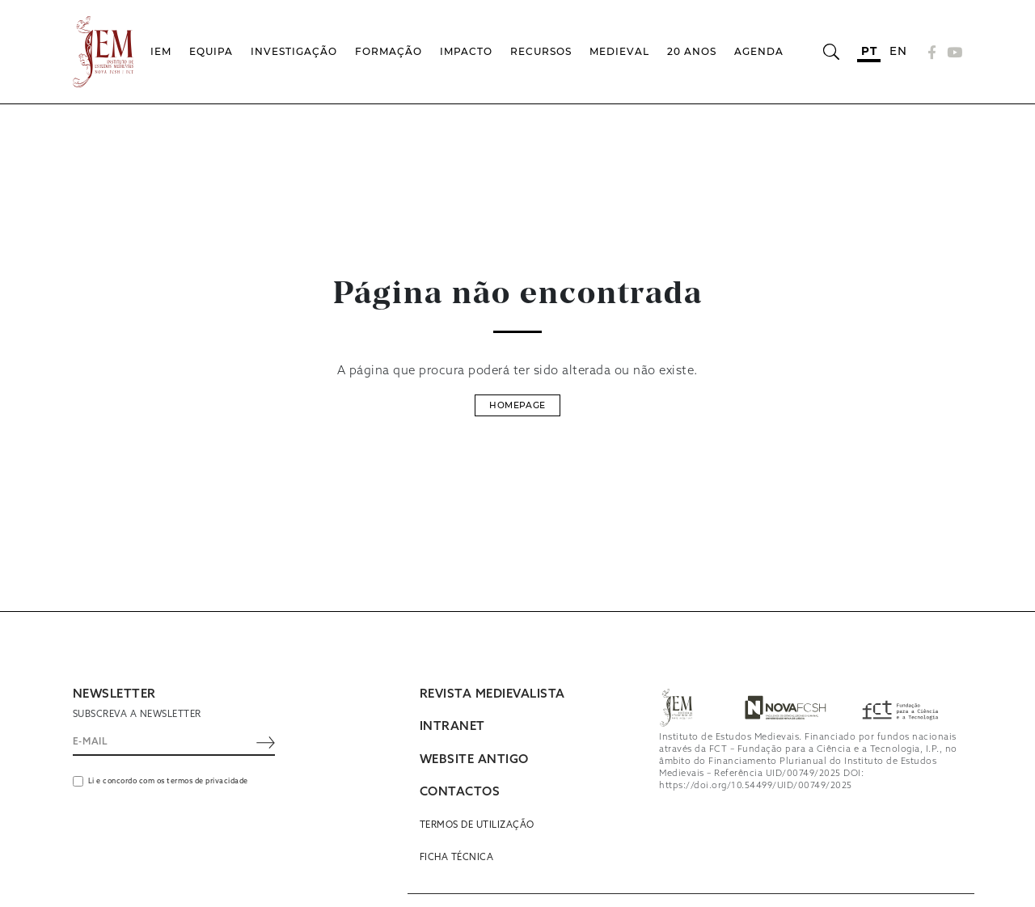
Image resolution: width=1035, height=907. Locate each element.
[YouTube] (952, 52)
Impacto (466, 51)
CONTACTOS (460, 792)
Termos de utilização (477, 825)
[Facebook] (932, 52)
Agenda (759, 51)
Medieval (619, 51)
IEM (160, 51)
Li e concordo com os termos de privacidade (168, 781)
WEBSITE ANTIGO (474, 760)
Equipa (211, 51)
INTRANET (452, 726)
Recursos (541, 51)
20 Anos (691, 51)
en (897, 50)
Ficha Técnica (457, 857)
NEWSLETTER (114, 694)
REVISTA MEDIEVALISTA (492, 694)
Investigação (294, 51)
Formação (388, 51)
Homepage (517, 405)
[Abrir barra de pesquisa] (831, 51)
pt (869, 50)
